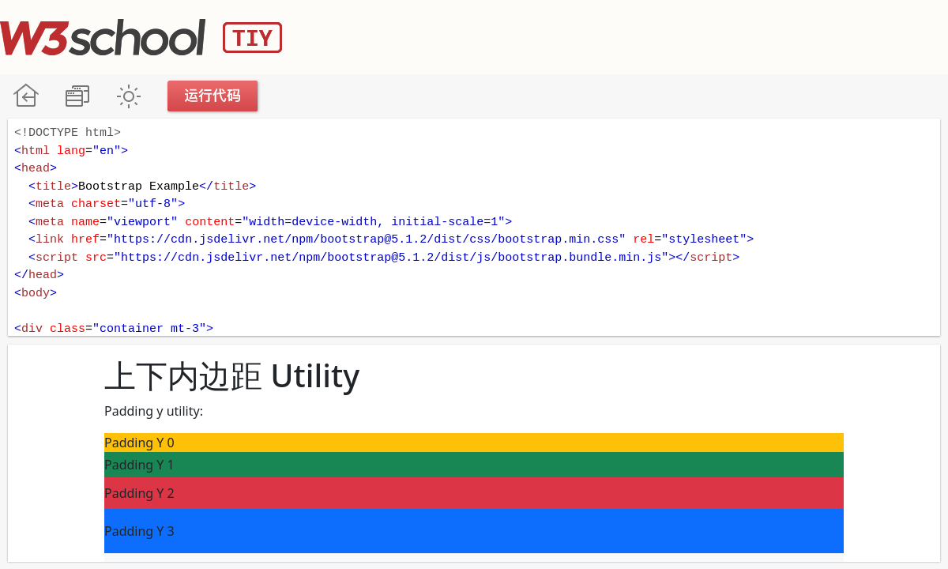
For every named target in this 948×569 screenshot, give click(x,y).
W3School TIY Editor (141, 37)
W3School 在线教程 (25, 96)
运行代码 (213, 96)
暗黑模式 (128, 96)
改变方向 (77, 96)
